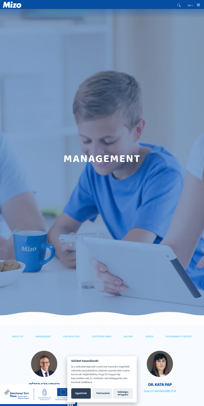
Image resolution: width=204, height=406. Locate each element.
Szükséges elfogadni (123, 393)
